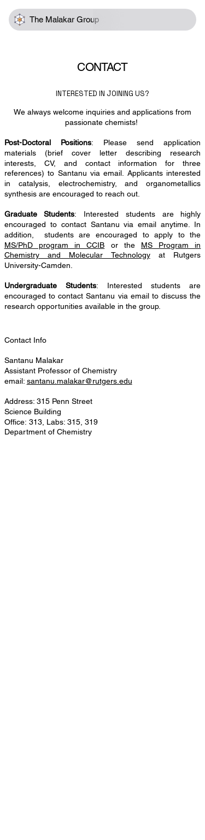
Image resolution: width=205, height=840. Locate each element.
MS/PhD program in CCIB (54, 245)
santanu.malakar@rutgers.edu (79, 381)
